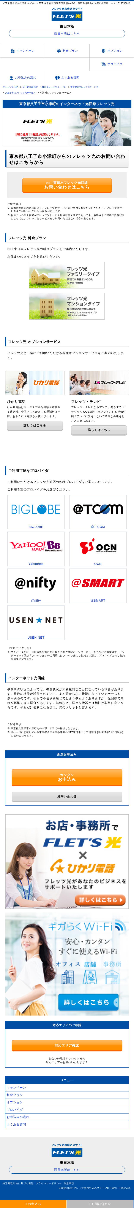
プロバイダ (112, 64)
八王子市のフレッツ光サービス (20, 92)
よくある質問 (67, 78)
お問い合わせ (67, 796)
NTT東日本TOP (30, 87)
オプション (112, 51)
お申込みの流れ (22, 78)
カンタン (67, 777)
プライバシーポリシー (49, 1183)
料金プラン (67, 51)
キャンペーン (22, 51)
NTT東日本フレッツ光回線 (67, 185)
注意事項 (69, 1183)
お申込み (33, 1204)
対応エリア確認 (67, 1045)
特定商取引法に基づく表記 (18, 1183)
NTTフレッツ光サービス (54, 87)
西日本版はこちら (67, 33)
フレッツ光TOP (10, 87)
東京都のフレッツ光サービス (84, 87)
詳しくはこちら (35, 425)
